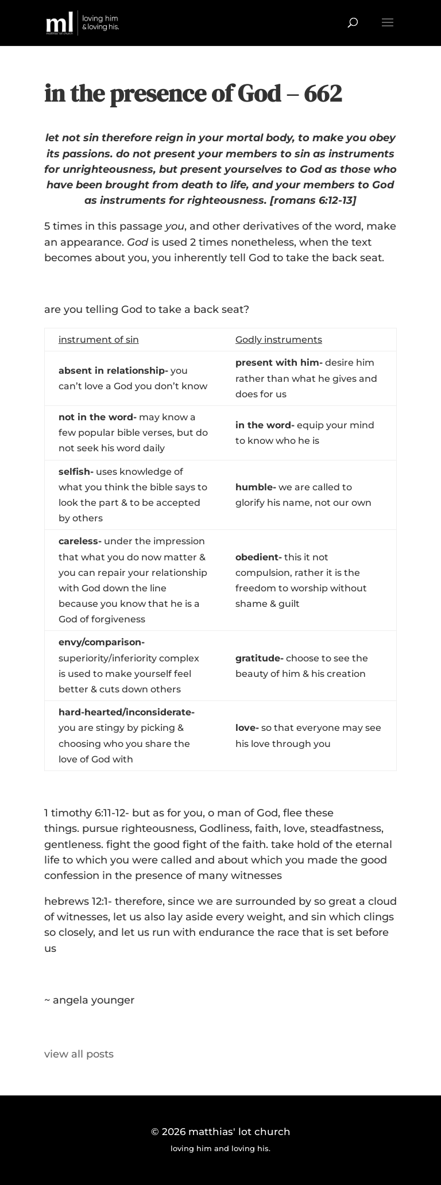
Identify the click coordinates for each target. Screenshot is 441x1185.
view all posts (79, 1054)
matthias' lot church (239, 1131)
